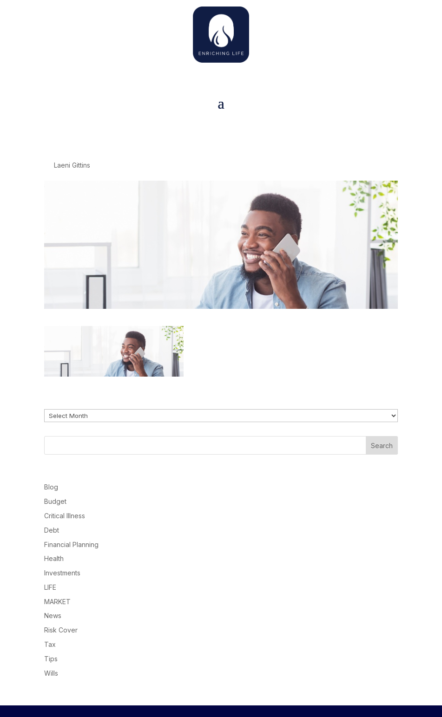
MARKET (57, 602)
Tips (51, 659)
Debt (51, 530)
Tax (50, 644)
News (52, 615)
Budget (55, 501)
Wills (51, 673)
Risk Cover (61, 630)
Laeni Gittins (72, 165)
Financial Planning (71, 544)
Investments (62, 573)
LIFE (50, 587)
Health (54, 558)
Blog (51, 487)
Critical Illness (64, 516)
